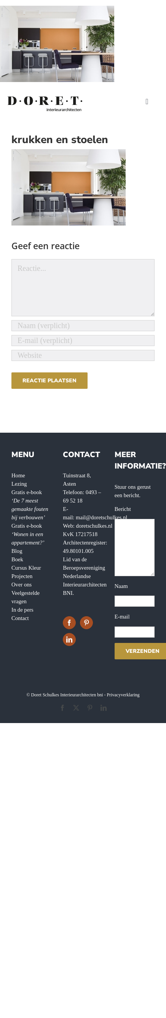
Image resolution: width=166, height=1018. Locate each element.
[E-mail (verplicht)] (83, 340)
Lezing (19, 484)
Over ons (21, 584)
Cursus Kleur (26, 568)
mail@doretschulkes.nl (101, 517)
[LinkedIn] (69, 639)
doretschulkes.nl (94, 526)
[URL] (83, 355)
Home (18, 475)
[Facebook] (69, 622)
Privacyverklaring (123, 694)
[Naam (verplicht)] (83, 325)
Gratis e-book (27, 534)
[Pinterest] (86, 622)
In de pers (22, 610)
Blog (16, 551)
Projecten (21, 576)
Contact (20, 618)
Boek (17, 559)
